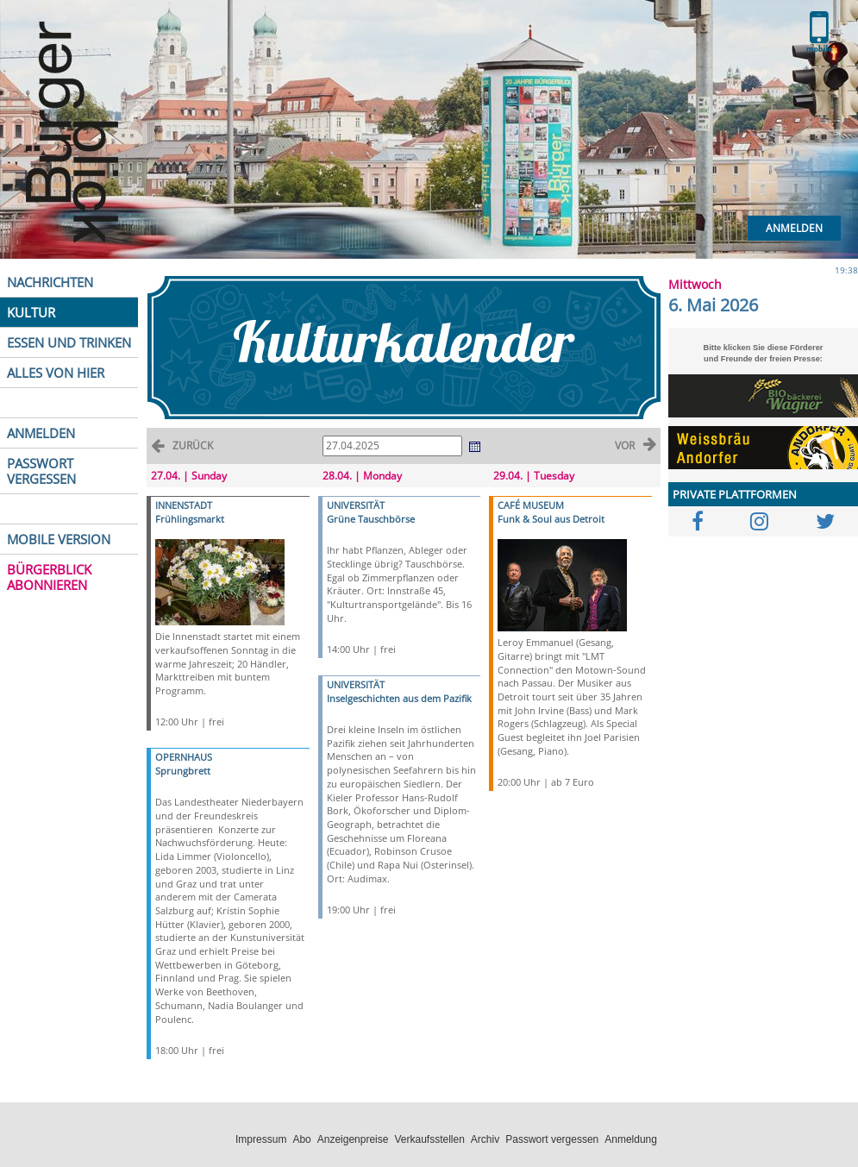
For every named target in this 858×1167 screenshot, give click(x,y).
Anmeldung (630, 1139)
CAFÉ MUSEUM (531, 505)
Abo (301, 1139)
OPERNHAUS (183, 756)
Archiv (485, 1139)
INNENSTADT (183, 505)
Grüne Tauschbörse (371, 518)
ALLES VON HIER (55, 372)
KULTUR (31, 312)
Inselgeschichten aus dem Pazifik (399, 698)
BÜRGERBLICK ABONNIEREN (49, 577)
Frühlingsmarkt (189, 518)
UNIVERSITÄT (356, 505)
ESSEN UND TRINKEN (69, 342)
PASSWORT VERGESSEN (41, 471)
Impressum (260, 1139)
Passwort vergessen (551, 1139)
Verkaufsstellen (429, 1139)
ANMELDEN (41, 433)
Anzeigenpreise (353, 1139)
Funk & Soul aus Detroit (551, 518)
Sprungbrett (182, 770)
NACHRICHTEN (50, 282)
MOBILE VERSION (58, 539)
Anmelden (794, 228)
